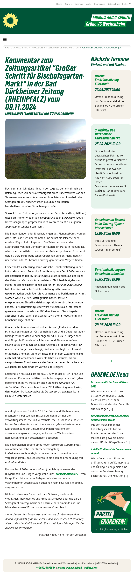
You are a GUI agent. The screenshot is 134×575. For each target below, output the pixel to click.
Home (59, 3)
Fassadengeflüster (66, 474)
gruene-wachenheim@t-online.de (76, 567)
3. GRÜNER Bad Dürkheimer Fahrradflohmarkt (108, 133)
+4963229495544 (46, 567)
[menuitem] (59, 4)
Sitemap (79, 3)
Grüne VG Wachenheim (18, 47)
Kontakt (68, 3)
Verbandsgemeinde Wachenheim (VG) (102, 47)
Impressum (99, 3)
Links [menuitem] (124, 3)
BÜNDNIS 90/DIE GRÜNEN (108, 17)
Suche (89, 3)
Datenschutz (113, 3)
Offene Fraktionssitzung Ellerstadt (108, 79)
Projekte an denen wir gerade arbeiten (56, 47)
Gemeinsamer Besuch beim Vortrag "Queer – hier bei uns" (111, 225)
